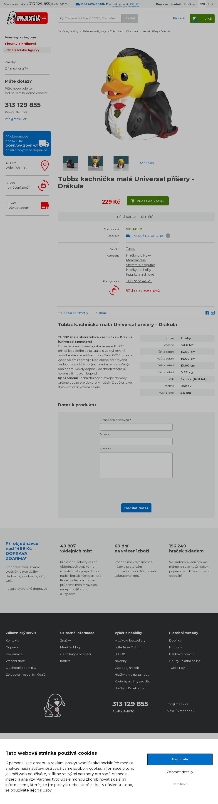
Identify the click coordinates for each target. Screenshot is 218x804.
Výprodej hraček (127, 667)
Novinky (120, 661)
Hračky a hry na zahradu (132, 674)
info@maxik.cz (16, 119)
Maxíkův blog (70, 647)
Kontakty (12, 640)
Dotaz (102, 313)
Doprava (12, 647)
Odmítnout (180, 784)
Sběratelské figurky (23, 50)
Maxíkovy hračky (68, 31)
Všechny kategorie (20, 37)
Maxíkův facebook (180, 711)
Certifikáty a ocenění (75, 654)
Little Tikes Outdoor (129, 647)
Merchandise (136, 260)
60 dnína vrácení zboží (17, 185)
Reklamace (14, 654)
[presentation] (136, 489)
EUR (210, 4)
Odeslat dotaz (136, 508)
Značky (10, 62)
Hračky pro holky (138, 270)
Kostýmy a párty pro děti (133, 681)
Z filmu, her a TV (16, 68)
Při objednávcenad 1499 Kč (26, 143)
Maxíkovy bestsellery (130, 640)
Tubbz (131, 249)
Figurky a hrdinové (20, 43)
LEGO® (120, 654)
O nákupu (190, 4)
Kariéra (65, 661)
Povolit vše (180, 759)
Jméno (105, 434)
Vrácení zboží (15, 661)
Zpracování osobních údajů (26, 674)
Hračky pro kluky (138, 255)
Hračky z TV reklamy (129, 688)
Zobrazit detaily (180, 772)
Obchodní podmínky (21, 667)
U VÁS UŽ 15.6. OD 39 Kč (147, 235)
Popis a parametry (74, 313)
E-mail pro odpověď (114, 420)
